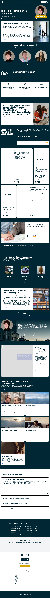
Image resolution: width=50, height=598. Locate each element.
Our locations (17, 573)
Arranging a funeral (30, 569)
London (16, 575)
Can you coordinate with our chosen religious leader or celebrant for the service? (16, 498)
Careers (16, 570)
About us (16, 569)
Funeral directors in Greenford (15, 526)
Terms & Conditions (14, 595)
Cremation (27, 573)
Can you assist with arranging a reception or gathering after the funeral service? (16, 508)
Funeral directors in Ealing (31, 526)
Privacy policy (38, 595)
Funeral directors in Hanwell (14, 530)
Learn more (29, 232)
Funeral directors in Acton (31, 530)
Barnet (16, 576)
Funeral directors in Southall (14, 532)
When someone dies (29, 570)
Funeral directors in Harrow (31, 528)
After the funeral (28, 572)
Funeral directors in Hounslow (32, 534)
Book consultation (22, 337)
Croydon (16, 577)
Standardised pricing (29, 574)
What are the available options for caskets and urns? (11, 493)
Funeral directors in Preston (32, 532)
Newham (16, 578)
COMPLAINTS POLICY (27, 595)
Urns (15, 586)
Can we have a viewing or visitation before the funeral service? (13, 479)
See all (25, 282)
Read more (5, 39)
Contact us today (41, 16)
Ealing (16, 579)
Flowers (16, 585)
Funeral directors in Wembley (15, 534)
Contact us (16, 571)
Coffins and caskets (18, 584)
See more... (16, 581)
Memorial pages (29, 576)
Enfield (16, 580)
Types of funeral (28, 571)
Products (17, 583)
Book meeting (13, 356)
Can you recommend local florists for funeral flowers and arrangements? (15, 503)
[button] (17, 361)
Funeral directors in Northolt (14, 528)
